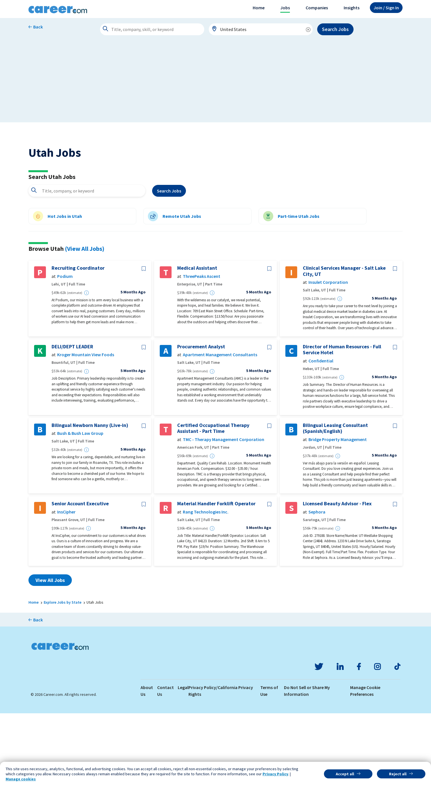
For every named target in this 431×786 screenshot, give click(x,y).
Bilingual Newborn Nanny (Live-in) (90, 498)
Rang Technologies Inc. (205, 584)
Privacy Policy (275, 773)
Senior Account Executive (80, 576)
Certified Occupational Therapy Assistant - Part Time (213, 501)
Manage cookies (21, 778)
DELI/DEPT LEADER (72, 419)
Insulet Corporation (328, 355)
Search (169, 263)
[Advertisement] (215, 82)
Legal (183, 760)
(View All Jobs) (84, 321)
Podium (65, 349)
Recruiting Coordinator (78, 341)
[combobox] (261, 29)
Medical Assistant (197, 341)
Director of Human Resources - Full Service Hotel (342, 422)
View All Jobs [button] (50, 653)
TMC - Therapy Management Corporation (223, 512)
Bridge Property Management (337, 512)
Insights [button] (351, 7)
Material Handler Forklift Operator (216, 576)
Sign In (386, 7)
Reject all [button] (397, 773)
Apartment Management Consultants (220, 427)
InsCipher (66, 584)
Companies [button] (317, 7)
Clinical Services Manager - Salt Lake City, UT (344, 344)
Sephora (316, 584)
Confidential (320, 433)
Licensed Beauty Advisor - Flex (337, 576)
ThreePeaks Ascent (201, 349)
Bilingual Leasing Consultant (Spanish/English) (335, 501)
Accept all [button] (345, 773)
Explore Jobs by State (62, 674)
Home (259, 7)
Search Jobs (335, 29)
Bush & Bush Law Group (80, 506)
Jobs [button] (285, 7)
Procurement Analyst (201, 419)
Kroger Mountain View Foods (85, 427)
